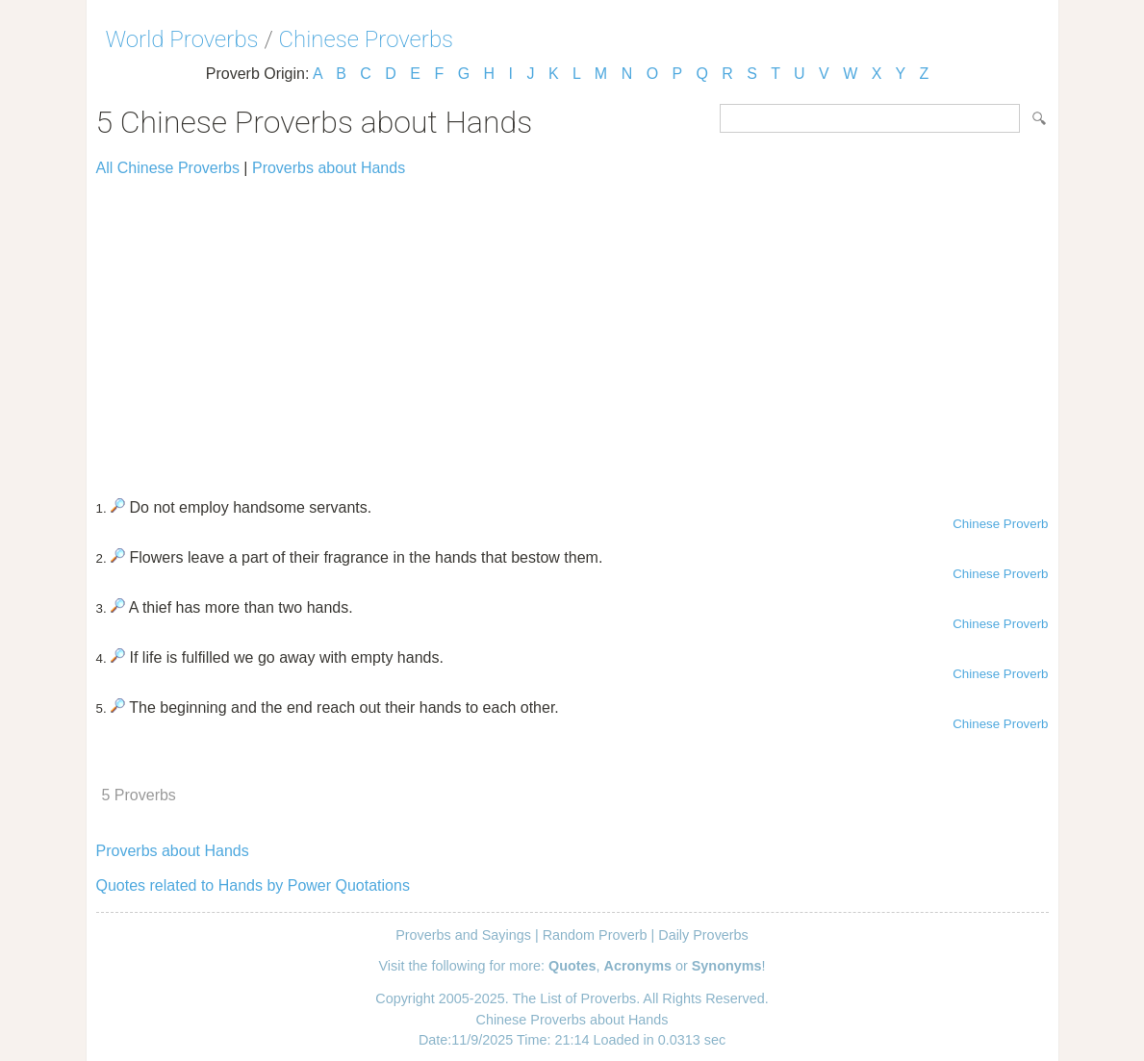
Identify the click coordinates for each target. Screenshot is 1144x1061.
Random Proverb (595, 935)
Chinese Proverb (1000, 524)
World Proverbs (182, 39)
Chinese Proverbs (366, 39)
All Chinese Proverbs (168, 168)
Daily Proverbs (703, 935)
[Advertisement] (572, 329)
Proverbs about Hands (328, 168)
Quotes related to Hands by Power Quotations (253, 885)
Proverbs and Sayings (463, 935)
